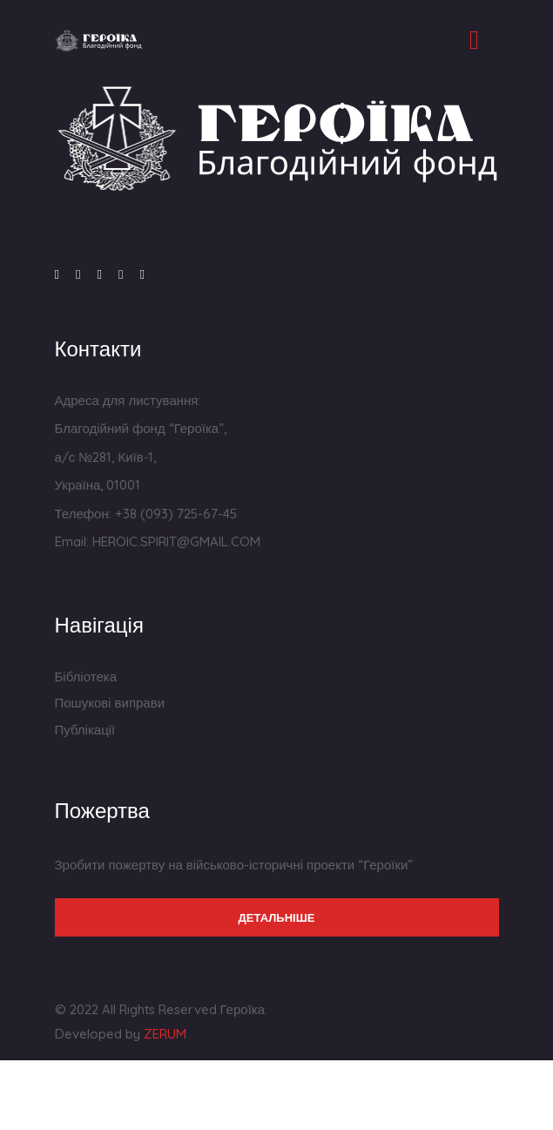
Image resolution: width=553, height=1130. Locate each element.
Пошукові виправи (110, 702)
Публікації (85, 729)
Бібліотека (86, 676)
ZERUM (165, 1033)
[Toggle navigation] (474, 40)
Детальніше (277, 917)
